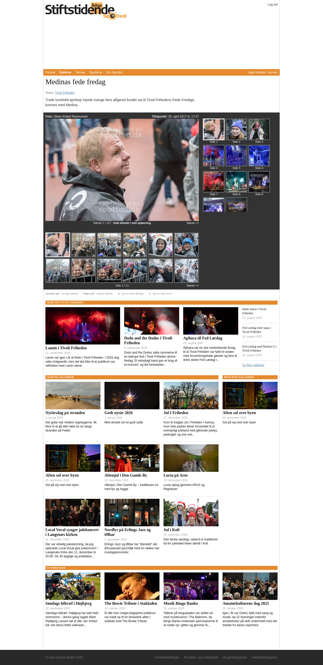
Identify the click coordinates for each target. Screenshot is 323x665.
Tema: (50, 93)
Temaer (80, 72)
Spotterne (95, 72)
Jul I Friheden (176, 413)
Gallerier (65, 72)
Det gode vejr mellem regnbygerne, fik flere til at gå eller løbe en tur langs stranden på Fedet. (71, 426)
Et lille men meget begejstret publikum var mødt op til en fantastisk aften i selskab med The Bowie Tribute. (130, 617)
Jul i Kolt (172, 530)
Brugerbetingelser (235, 657)
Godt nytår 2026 (118, 413)
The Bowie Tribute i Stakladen (130, 603)
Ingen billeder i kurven (263, 72)
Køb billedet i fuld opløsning (132, 222)
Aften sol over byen (62, 475)
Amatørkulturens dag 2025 (246, 603)
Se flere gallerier (253, 365)
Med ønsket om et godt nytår (123, 422)
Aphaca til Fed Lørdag (202, 338)
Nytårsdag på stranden (65, 413)
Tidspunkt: (160, 116)
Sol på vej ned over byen (62, 485)
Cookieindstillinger (167, 657)
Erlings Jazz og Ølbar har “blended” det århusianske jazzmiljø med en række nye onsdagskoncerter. (131, 548)
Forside (50, 72)
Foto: (49, 116)
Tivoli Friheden (65, 93)
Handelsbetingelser (265, 657)
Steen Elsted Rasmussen (71, 116)
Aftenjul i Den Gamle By (125, 475)
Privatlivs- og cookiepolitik (201, 657)
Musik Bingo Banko (181, 603)
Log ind (273, 4)
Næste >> (193, 222)
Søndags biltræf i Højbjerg (68, 603)
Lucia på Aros (176, 475)
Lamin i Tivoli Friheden (66, 348)
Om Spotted (114, 72)
